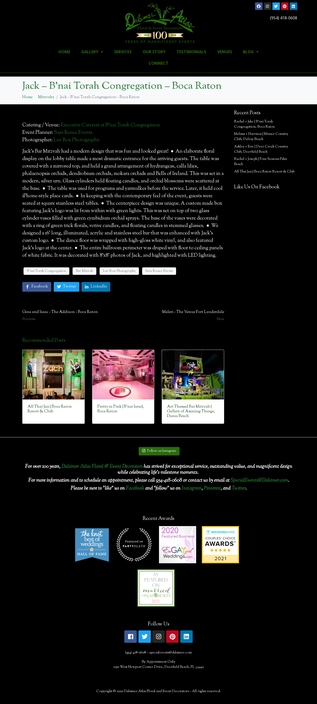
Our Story (154, 52)
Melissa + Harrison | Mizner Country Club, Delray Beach (261, 137)
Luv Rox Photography (76, 140)
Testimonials (191, 52)
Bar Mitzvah (84, 271)
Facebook (135, 488)
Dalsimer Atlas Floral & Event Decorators (102, 466)
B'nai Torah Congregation (46, 271)
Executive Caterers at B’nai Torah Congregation (110, 125)
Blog (251, 51)
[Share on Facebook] (36, 287)
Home (64, 52)
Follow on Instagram (159, 451)
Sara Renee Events (73, 132)
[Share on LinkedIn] (95, 287)
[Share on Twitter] (66, 287)
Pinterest (212, 488)
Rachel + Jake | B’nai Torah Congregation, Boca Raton (254, 124)
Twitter (239, 488)
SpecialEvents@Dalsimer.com (259, 480)
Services (123, 52)
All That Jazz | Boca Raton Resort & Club (264, 171)
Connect (158, 63)
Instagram (192, 488)
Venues (224, 52)
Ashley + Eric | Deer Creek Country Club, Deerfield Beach (261, 149)
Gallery (92, 51)
